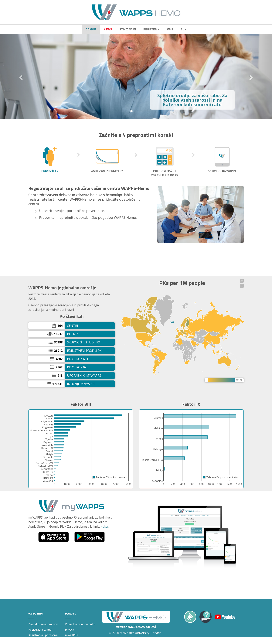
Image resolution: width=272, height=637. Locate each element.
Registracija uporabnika (43, 635)
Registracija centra (40, 629)
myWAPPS (71, 635)
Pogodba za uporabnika (43, 624)
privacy (69, 629)
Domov (91, 29)
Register (151, 29)
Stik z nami (127, 29)
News (108, 29)
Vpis (170, 29)
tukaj (104, 526)
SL (184, 29)
